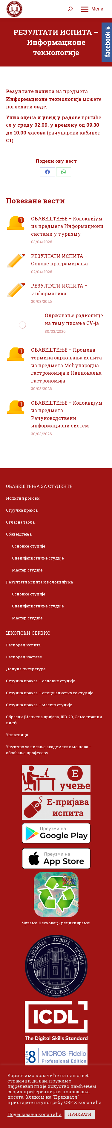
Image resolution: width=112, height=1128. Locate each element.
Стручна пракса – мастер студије (39, 704)
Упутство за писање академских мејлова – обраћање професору (49, 749)
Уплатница (17, 734)
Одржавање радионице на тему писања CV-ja (74, 319)
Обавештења (19, 534)
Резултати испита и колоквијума (39, 582)
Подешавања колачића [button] (34, 1114)
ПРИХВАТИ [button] (79, 1114)
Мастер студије (27, 570)
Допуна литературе (26, 669)
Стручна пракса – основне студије (40, 681)
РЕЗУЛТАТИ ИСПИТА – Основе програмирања (59, 260)
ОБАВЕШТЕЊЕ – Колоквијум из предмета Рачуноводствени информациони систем (66, 414)
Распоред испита (23, 645)
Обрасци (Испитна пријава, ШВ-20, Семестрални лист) (54, 719)
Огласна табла (20, 522)
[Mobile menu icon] (92, 9)
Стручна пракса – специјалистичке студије (49, 692)
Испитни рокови (23, 498)
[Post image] (15, 223)
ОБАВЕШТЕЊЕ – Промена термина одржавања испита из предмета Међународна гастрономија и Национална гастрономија (66, 365)
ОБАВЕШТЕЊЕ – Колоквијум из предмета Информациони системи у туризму (67, 226)
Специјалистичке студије (38, 558)
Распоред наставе (24, 657)
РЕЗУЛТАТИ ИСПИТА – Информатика (59, 289)
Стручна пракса (22, 510)
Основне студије (28, 546)
